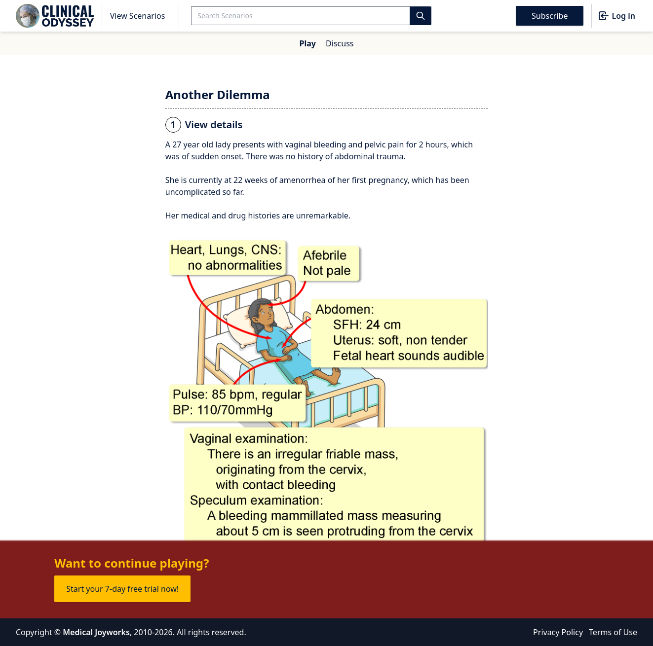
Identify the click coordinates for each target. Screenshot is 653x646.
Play (308, 43)
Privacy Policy (558, 632)
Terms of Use (613, 632)
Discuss (339, 43)
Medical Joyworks (96, 632)
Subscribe (550, 15)
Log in (616, 16)
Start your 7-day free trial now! (122, 588)
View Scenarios (137, 15)
